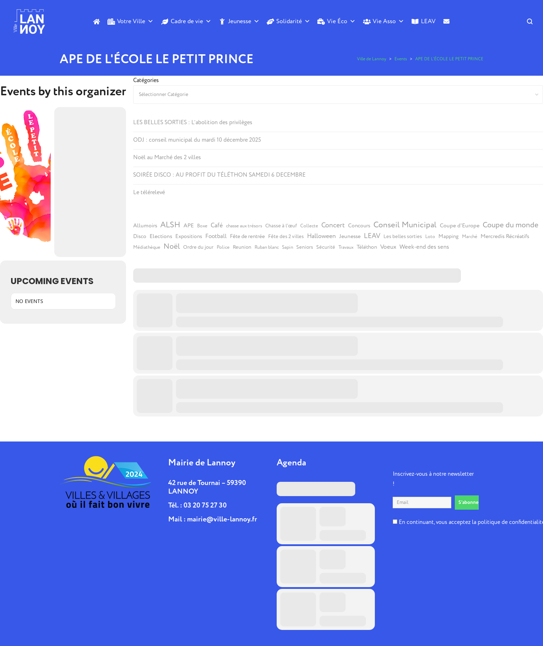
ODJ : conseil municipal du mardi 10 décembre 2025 (197, 139)
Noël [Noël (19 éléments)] (172, 246)
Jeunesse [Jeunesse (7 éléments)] (350, 236)
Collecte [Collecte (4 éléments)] (309, 226)
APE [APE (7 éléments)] (188, 225)
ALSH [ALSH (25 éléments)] (170, 225)
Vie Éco (341, 21)
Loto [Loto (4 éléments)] (430, 236)
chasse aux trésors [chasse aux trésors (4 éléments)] (244, 226)
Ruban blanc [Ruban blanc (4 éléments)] (267, 247)
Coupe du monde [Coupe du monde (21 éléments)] (510, 225)
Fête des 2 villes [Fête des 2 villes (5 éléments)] (286, 236)
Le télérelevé (149, 192)
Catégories (146, 80)
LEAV (428, 21)
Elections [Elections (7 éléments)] (161, 236)
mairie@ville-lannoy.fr (222, 519)
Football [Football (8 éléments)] (216, 236)
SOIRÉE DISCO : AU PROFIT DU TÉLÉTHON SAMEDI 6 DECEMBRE (219, 174)
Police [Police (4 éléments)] (223, 247)
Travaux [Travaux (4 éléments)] (345, 247)
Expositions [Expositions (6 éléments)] (188, 236)
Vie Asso (388, 21)
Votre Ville (135, 21)
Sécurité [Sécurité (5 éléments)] (325, 247)
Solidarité (293, 21)
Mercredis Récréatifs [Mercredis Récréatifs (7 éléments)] (505, 236)
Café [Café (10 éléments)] (217, 225)
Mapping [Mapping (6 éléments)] (448, 236)
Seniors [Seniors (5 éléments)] (304, 247)
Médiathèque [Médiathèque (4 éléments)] (146, 247)
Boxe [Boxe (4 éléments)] (202, 226)
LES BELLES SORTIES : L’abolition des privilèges (192, 122)
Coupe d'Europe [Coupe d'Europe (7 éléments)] (459, 225)
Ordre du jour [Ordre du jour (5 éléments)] (198, 247)
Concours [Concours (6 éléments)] (359, 225)
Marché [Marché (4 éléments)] (469, 236)
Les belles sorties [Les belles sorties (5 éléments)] (402, 236)
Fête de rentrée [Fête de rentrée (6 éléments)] (247, 236)
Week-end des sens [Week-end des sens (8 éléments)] (424, 247)
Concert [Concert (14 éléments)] (333, 225)
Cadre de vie (191, 21)
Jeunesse (244, 21)
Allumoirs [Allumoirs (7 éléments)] (145, 225)
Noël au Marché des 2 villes (167, 157)
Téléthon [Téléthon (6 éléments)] (367, 247)
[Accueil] (96, 21)
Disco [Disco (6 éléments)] (139, 236)
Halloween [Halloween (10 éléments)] (321, 236)
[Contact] (446, 33)
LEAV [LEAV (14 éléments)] (372, 236)
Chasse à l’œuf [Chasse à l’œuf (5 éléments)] (281, 226)
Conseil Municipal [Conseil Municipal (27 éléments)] (405, 225)
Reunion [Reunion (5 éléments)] (242, 247)
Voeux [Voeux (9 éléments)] (388, 247)
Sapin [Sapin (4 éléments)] (287, 247)
